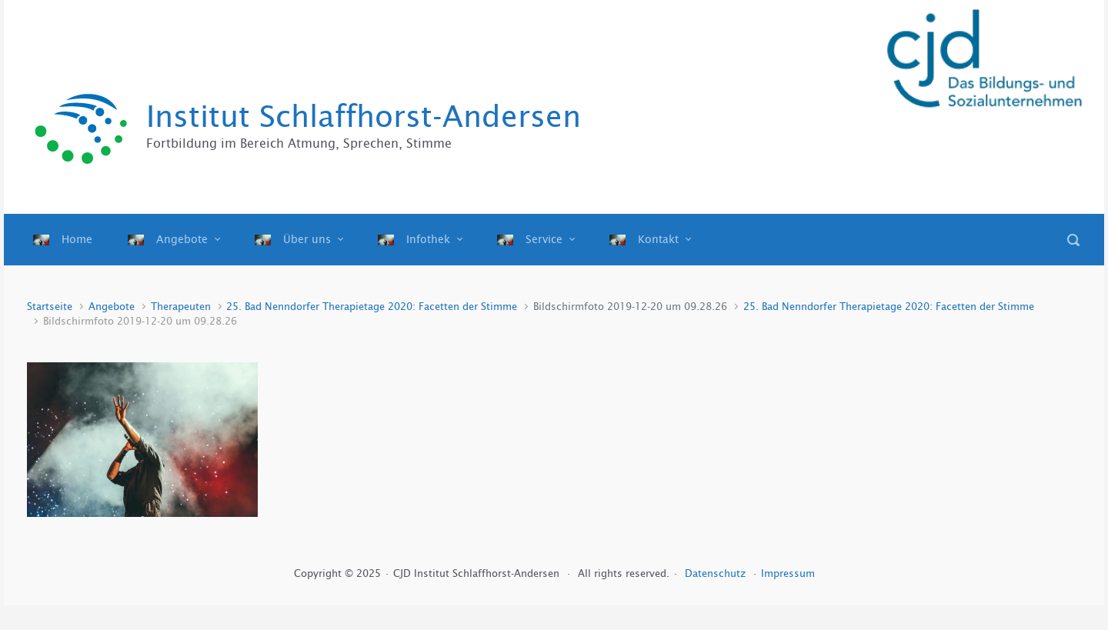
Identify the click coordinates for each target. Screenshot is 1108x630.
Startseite (49, 306)
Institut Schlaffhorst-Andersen (363, 116)
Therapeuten (181, 306)
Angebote (111, 306)
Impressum (788, 573)
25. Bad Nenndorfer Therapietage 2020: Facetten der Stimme (371, 306)
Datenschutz (717, 573)
